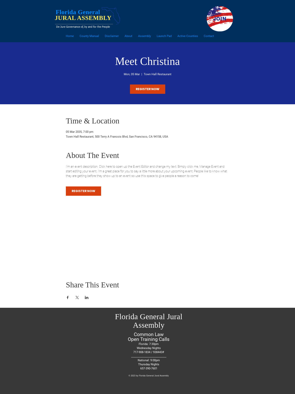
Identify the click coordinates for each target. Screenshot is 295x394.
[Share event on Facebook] (68, 297)
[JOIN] (220, 18)
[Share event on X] (77, 297)
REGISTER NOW (147, 89)
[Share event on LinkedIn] (87, 297)
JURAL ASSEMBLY (83, 17)
